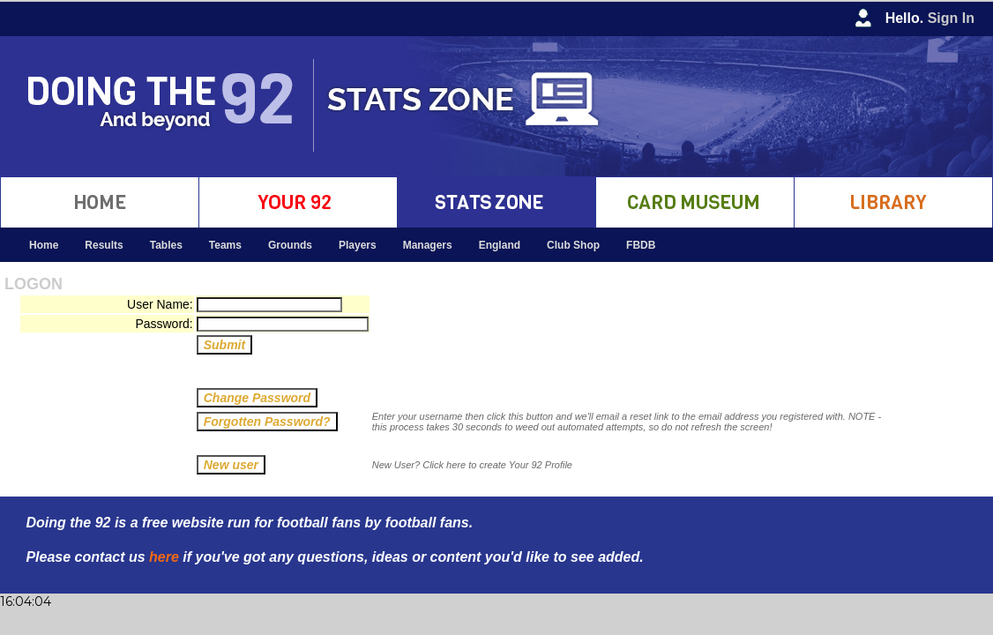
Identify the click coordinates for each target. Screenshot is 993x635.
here (164, 556)
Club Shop (573, 245)
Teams (225, 245)
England (499, 245)
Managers (427, 245)
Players (358, 245)
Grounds (290, 245)
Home (43, 245)
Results (104, 245)
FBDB (640, 245)
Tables (166, 245)
